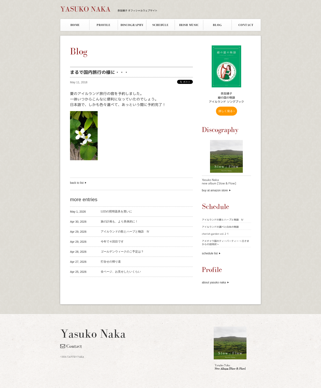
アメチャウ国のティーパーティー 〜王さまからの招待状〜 (225, 242)
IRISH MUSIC (189, 25)
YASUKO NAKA (108, 9)
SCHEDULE (160, 25)
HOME (75, 25)
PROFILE (104, 25)
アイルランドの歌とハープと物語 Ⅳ (222, 219)
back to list (77, 182)
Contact (71, 346)
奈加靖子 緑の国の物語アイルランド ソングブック (226, 97)
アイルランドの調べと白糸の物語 (220, 227)
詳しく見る (226, 111)
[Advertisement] (118, 283)
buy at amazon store (215, 190)
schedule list (210, 253)
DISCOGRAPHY (132, 25)
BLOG (217, 25)
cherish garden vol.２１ (215, 234)
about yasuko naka (214, 282)
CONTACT (245, 25)
